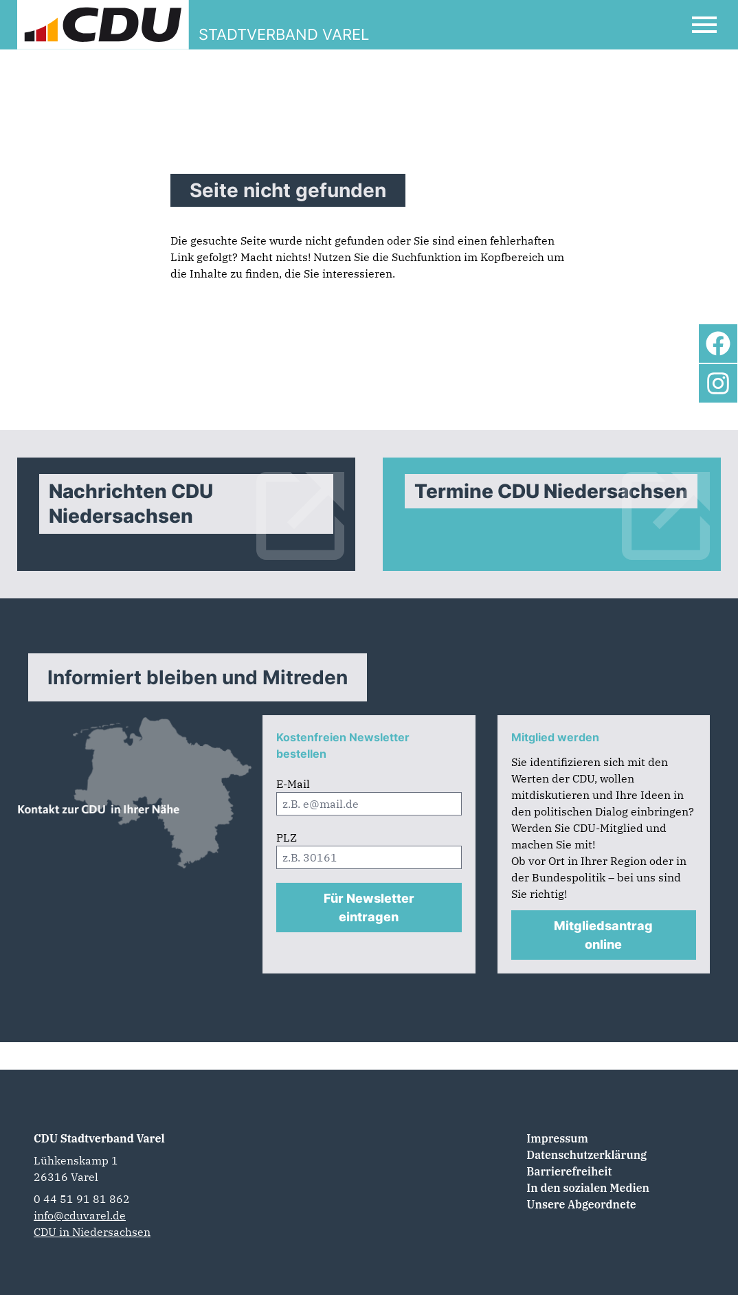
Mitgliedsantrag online (603, 935)
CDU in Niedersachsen (92, 1232)
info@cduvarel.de (80, 1215)
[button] (30, 1265)
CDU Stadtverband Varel (99, 1138)
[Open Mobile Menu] (704, 24)
